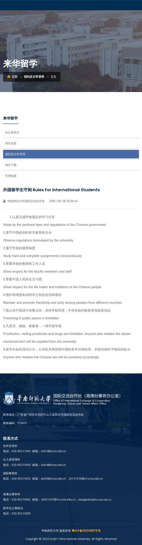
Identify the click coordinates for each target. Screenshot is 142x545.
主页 (12, 77)
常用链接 (11, 176)
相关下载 (11, 165)
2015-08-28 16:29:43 (63, 201)
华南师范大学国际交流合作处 (24, 201)
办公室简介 (12, 132)
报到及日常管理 (34, 77)
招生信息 (11, 143)
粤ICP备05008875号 (86, 531)
